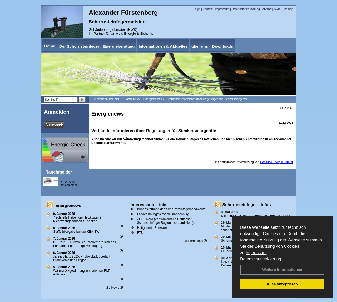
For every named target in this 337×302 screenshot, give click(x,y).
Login (196, 9)
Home (49, 46)
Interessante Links (149, 204)
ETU (140, 233)
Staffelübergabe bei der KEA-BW (76, 232)
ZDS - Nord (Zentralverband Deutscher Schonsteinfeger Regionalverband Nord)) (166, 221)
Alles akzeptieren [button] (282, 284)
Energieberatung (119, 46)
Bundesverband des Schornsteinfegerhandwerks (171, 209)
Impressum (256, 252)
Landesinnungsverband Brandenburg (163, 214)
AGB (277, 9)
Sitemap (288, 9)
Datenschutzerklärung (260, 259)
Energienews (68, 205)
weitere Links (195, 241)
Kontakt (207, 9)
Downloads (222, 46)
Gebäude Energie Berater (276, 162)
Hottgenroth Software (152, 228)
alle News (113, 287)
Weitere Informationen (282, 270)
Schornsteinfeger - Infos (246, 204)
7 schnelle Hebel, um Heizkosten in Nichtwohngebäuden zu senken (77, 219)
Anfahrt (266, 9)
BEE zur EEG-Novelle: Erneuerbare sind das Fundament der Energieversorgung (84, 244)
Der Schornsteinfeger (79, 46)
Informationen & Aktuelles (162, 46)
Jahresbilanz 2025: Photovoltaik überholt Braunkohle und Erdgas (81, 258)
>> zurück (286, 108)
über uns (199, 46)
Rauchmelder (58, 172)
